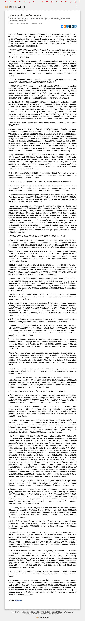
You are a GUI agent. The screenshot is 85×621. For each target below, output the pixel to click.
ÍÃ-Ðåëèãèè (18, 600)
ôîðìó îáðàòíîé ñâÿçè (54, 614)
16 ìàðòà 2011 (37, 23)
